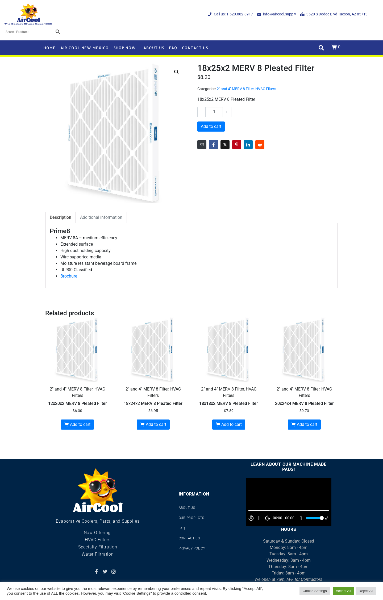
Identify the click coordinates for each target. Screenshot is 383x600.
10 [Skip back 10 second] (251, 518)
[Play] (259, 518)
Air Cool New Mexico (84, 47)
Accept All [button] (343, 591)
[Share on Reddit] (259, 144)
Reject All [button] (366, 591)
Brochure (68, 276)
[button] (176, 72)
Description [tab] (60, 217)
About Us (153, 47)
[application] (288, 502)
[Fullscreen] (327, 518)
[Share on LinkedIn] (248, 144)
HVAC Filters (265, 89)
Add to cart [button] (80, 424)
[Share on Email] (201, 144)
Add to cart (211, 126)
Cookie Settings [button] (315, 591)
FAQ (173, 47)
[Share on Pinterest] (236, 144)
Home (49, 47)
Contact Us (195, 47)
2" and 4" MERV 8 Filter (235, 89)
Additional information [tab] (101, 217)
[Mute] (300, 518)
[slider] (314, 518)
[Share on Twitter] (225, 144)
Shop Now (125, 47)
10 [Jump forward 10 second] (267, 518)
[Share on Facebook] (213, 144)
